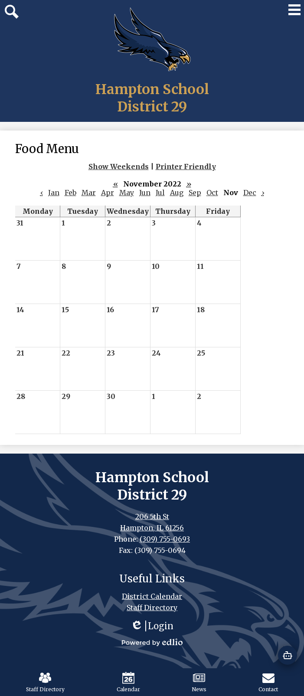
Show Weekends (118, 166)
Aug (176, 192)
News (199, 682)
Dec (249, 192)
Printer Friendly (186, 166)
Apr (107, 192)
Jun (144, 192)
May (126, 192)
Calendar (128, 682)
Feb (70, 192)
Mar (89, 192)
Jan (53, 192)
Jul (160, 192)
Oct (212, 192)
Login (152, 626)
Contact (268, 682)
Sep (195, 192)
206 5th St (152, 516)
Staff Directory (45, 682)
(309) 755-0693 (165, 539)
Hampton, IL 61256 (152, 527)
